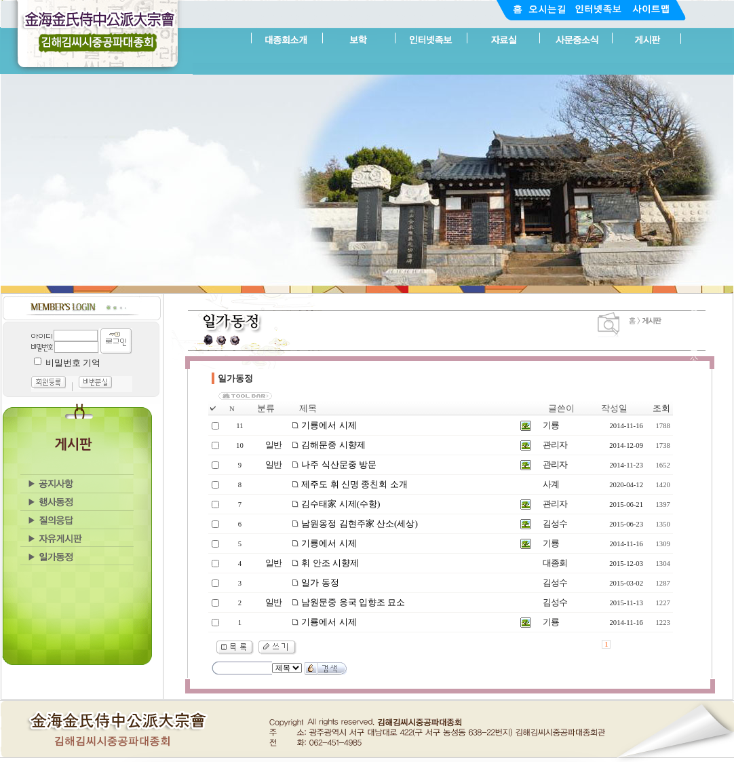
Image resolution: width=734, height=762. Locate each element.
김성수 (555, 523)
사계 (551, 484)
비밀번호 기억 (72, 363)
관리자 (555, 445)
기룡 (551, 425)
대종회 (555, 563)
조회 (661, 408)
